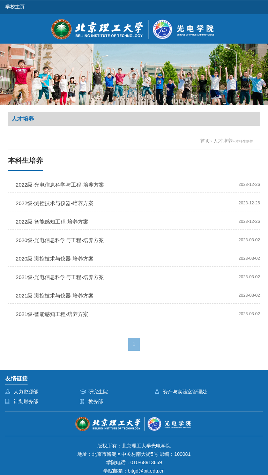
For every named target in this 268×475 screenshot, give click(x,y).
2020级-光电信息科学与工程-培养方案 (60, 240)
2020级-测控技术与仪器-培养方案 (55, 259)
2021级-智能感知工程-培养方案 (52, 314)
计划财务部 (26, 401)
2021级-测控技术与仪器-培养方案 (55, 296)
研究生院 (98, 391)
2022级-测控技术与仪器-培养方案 (55, 203)
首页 (205, 141)
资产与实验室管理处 (185, 391)
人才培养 (223, 141)
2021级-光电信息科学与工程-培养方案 (60, 277)
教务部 (95, 401)
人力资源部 (26, 391)
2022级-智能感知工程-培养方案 (52, 222)
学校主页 (15, 6)
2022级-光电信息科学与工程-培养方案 (60, 185)
